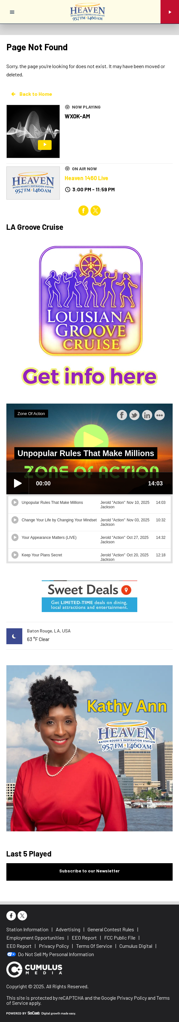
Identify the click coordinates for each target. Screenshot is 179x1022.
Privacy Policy (132, 998)
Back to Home (31, 94)
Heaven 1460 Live (86, 177)
